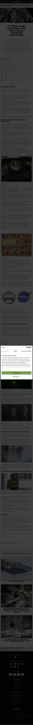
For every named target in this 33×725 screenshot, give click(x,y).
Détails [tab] (15, 351)
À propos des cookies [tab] (26, 351)
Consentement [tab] (5, 351)
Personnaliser (17, 376)
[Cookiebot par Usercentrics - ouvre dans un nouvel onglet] (26, 347)
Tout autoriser (16, 372)
